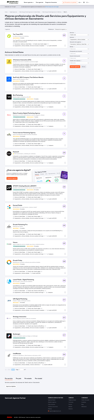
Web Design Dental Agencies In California (51, 12)
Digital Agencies (13, 12)
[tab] (9, 378)
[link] (39, 2)
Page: (17, 369)
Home (6, 12)
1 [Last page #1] (25, 369)
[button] (80, 2)
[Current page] (21, 370)
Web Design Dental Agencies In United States (29, 12)
